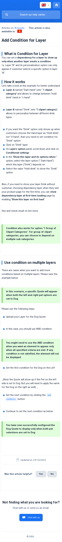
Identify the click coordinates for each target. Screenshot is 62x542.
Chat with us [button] (34, 517)
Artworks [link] (19, 28)
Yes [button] (41, 474)
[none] (45, 5)
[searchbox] (31, 14)
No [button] (52, 474)
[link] (19, 31)
